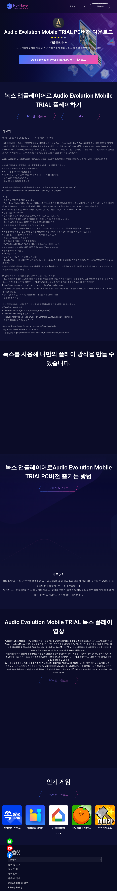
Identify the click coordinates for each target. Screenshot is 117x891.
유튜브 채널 (14, 878)
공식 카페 (13, 869)
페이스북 (12, 873)
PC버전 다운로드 (36, 116)
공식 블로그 (14, 864)
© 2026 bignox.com (18, 883)
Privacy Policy (15, 887)
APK (80, 116)
